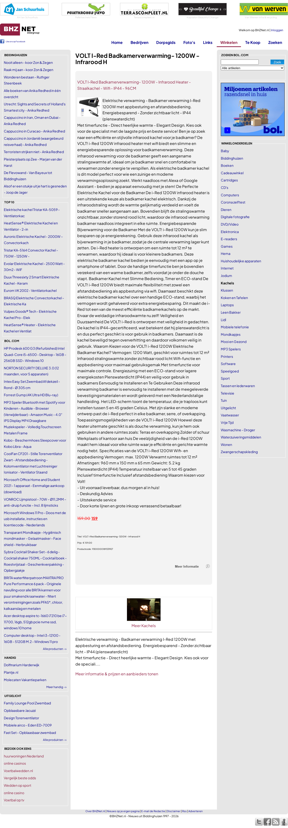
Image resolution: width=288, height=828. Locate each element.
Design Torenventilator (21, 718)
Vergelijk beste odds (20, 778)
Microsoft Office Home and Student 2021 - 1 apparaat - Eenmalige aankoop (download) (34, 485)
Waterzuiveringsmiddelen (241, 437)
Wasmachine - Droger (238, 430)
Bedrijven (139, 42)
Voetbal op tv (14, 800)
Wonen (226, 444)
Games (227, 246)
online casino (14, 793)
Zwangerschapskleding (239, 452)
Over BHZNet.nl (95, 811)
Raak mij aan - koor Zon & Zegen (28, 69)
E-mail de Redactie (153, 811)
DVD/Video (230, 224)
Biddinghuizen (232, 158)
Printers (227, 356)
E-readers (229, 239)
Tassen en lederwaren (238, 386)
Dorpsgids (165, 42)
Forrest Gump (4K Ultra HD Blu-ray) (31, 395)
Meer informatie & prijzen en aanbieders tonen (116, 673)
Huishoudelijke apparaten (241, 261)
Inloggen (277, 30)
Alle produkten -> (55, 740)
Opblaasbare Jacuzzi (20, 710)
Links (207, 42)
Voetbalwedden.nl (18, 770)
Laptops (227, 305)
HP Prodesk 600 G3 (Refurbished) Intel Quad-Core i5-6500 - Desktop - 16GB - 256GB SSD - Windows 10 (35, 354)
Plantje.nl (11, 672)
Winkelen (228, 42)
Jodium (226, 275)
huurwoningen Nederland (24, 756)
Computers (230, 195)
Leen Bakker (231, 312)
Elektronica (230, 231)
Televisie (227, 393)
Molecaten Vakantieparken (25, 680)
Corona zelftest (233, 202)
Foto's (189, 42)
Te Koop (252, 42)
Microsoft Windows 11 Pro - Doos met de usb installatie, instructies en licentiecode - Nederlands (35, 518)
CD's (224, 187)
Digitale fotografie (235, 217)
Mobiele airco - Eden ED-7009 (28, 725)
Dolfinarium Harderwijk (21, 665)
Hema (225, 253)
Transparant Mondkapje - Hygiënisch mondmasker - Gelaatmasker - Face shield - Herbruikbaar (32, 538)
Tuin (224, 400)
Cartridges (229, 180)
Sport (225, 378)
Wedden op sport (17, 785)
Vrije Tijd (227, 422)
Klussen (227, 290)
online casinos (15, 763)
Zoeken (275, 42)
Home (117, 42)
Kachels (227, 283)
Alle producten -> (55, 649)
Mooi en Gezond (233, 341)
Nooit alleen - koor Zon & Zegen (28, 62)
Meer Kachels (144, 625)
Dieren (226, 209)
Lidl (223, 320)
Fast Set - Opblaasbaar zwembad (30, 732)
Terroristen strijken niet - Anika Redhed (34, 152)
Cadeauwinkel (232, 173)
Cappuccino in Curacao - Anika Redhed (34, 131)
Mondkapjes (230, 334)
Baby (225, 151)
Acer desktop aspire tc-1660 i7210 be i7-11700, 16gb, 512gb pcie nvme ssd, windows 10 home (35, 621)
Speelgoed (230, 371)
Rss (184, 811)
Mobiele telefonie (235, 327)
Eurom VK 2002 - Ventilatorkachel (30, 290)
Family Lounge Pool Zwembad (27, 703)
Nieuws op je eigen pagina (123, 811)
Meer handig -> (56, 687)
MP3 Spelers (231, 349)
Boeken (227, 165)
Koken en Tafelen (234, 297)
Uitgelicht (228, 408)
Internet (227, 268)
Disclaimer (173, 811)
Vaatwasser (230, 415)
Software (228, 363)
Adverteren (195, 811)
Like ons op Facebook (15, 41)
